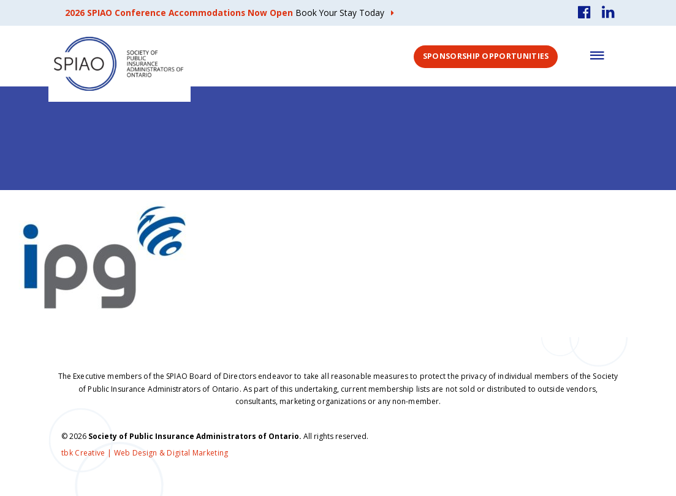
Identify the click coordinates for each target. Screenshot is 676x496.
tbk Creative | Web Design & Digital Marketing (145, 453)
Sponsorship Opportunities (486, 56)
